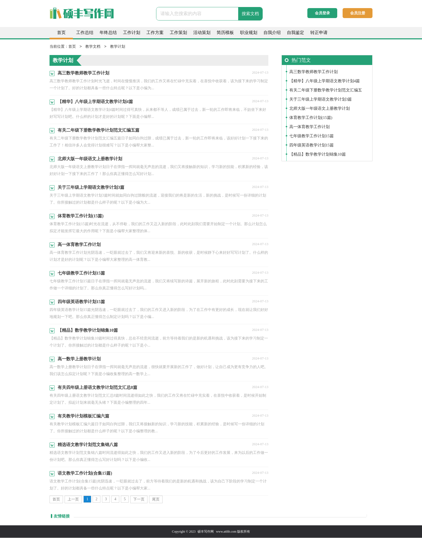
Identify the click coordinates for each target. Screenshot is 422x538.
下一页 (139, 500)
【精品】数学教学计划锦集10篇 (317, 154)
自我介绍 (272, 32)
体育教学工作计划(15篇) (310, 118)
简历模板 (225, 32)
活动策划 (201, 32)
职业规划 (248, 32)
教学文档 (92, 47)
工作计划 (131, 32)
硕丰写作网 (206, 532)
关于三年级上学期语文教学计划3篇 (320, 99)
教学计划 (117, 47)
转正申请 (319, 32)
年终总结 (108, 32)
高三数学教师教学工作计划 (313, 72)
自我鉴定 (295, 32)
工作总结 (84, 32)
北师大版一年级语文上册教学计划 (319, 109)
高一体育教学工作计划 (309, 127)
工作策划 (178, 32)
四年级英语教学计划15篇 (311, 145)
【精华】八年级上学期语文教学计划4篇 (324, 81)
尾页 (156, 500)
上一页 (73, 500)
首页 (61, 32)
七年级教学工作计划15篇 (311, 136)
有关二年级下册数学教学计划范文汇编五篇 (325, 91)
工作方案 (155, 32)
